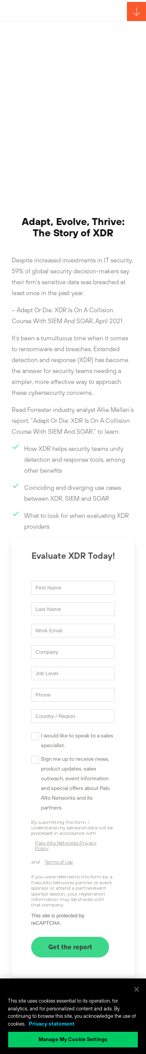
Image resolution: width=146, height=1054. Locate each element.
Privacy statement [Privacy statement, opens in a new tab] (52, 1024)
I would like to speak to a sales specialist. (77, 740)
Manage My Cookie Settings (73, 1039)
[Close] (136, 989)
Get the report (70, 946)
